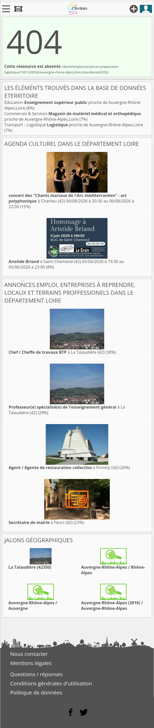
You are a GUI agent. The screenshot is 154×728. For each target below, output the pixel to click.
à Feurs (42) (40, 522)
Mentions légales (31, 663)
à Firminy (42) (63, 467)
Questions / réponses (36, 674)
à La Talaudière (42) (56, 352)
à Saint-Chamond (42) (45, 261)
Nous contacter (29, 653)
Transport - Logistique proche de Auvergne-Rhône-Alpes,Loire (73, 125)
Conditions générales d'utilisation (51, 683)
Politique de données (36, 692)
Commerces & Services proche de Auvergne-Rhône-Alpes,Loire (72, 116)
